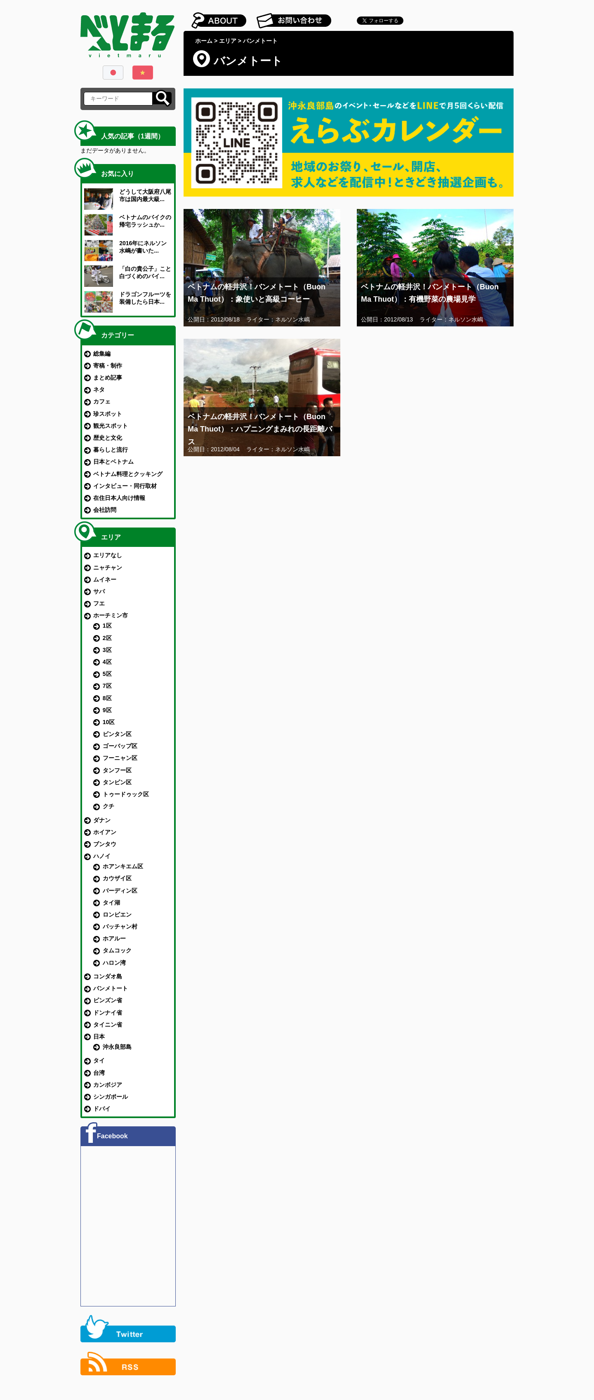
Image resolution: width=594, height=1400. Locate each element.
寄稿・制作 (107, 365)
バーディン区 (120, 890)
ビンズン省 (107, 1000)
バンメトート (110, 988)
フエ (99, 603)
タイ (99, 1060)
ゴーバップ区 (120, 746)
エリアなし (107, 555)
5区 (107, 674)
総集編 (102, 353)
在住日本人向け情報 (119, 498)
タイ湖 (111, 902)
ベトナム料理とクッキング (128, 474)
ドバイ (102, 1108)
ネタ (99, 389)
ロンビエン (117, 914)
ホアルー (114, 938)
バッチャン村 (120, 926)
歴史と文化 (107, 437)
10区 (109, 722)
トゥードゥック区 (126, 794)
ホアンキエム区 (123, 866)
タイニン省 (107, 1024)
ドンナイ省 (107, 1012)
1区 (107, 625)
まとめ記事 (107, 377)
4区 (107, 662)
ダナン (102, 820)
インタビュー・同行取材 (125, 486)
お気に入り (117, 173)
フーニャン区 (120, 758)
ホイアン (104, 832)
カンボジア (107, 1084)
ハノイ (102, 856)
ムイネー (104, 579)
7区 (107, 685)
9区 (107, 710)
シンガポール (110, 1096)
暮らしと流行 (110, 449)
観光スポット (110, 425)
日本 (99, 1036)
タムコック (117, 950)
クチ (108, 806)
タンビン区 (117, 782)
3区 (107, 650)
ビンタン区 (117, 734)
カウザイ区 (117, 878)
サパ (99, 591)
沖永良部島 (117, 1047)
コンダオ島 (107, 976)
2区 (107, 638)
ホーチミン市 (110, 615)
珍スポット (107, 413)
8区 (107, 698)
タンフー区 (117, 770)
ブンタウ (104, 844)
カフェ (102, 401)
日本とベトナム (113, 461)
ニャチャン (107, 567)
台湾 (99, 1072)
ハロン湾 (114, 962)
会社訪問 (104, 510)
